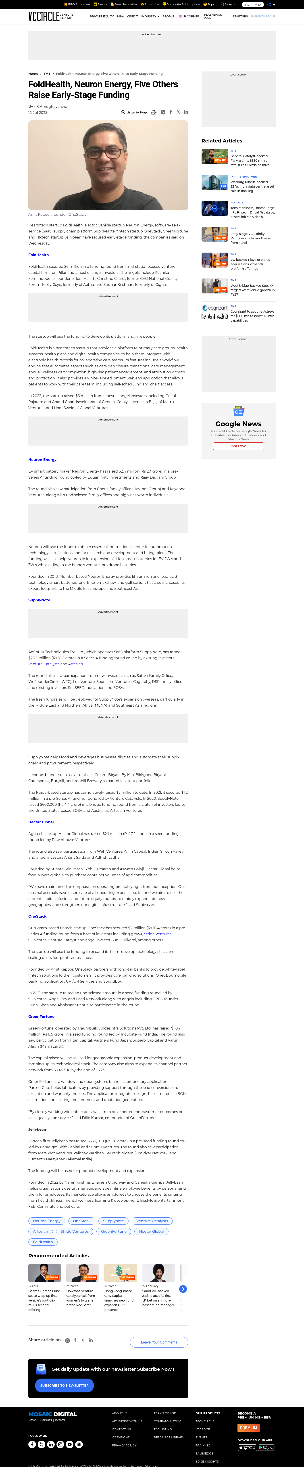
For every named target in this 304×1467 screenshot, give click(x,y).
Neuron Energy (42, 460)
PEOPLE (168, 17)
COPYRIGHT (120, 1430)
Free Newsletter (123, 4)
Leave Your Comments (152, 1337)
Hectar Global (41, 822)
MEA (258, 4)
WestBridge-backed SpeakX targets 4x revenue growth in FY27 (253, 288)
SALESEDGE (204, 1446)
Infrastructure (245, 176)
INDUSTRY (148, 17)
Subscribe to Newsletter (63, 1379)
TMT (47, 74)
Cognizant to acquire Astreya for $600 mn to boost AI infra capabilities (253, 314)
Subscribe (150, 4)
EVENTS (201, 1430)
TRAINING (203, 1438)
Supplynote (113, 1221)
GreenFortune (41, 1017)
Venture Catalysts (43, 664)
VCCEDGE (203, 1422)
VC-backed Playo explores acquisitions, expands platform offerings (250, 263)
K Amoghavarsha (51, 107)
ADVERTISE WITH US (127, 1414)
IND (247, 4)
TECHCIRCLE (205, 1414)
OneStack (37, 916)
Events (100, 4)
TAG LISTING (163, 1422)
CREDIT (132, 17)
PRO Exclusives (77, 4)
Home (33, 74)
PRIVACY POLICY (124, 1438)
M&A (120, 17)
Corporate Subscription (181, 4)
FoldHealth (38, 255)
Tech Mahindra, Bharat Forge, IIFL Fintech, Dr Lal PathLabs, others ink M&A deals (253, 211)
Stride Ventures (157, 934)
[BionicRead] (153, 112)
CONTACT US (121, 1422)
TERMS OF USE (165, 1406)
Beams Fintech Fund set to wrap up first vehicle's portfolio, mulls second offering (44, 1300)
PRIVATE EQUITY (102, 17)
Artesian (75, 664)
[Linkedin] (186, 112)
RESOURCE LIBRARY (169, 1430)
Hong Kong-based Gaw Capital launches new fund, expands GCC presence (119, 1300)
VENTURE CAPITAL (66, 17)
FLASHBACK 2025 (213, 17)
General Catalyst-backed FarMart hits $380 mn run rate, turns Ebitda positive (250, 160)
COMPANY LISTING (167, 1414)
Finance (238, 202)
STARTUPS (240, 17)
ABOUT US (119, 1406)
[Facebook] (171, 112)
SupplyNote (39, 600)
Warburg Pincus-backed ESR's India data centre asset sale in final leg (252, 186)
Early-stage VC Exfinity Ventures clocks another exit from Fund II (252, 237)
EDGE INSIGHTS (207, 1454)
